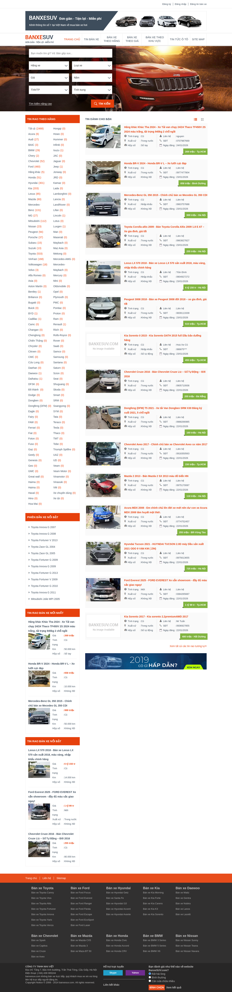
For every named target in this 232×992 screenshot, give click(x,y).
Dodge (32, 395)
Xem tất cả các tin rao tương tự (187, 646)
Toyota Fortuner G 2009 (44, 559)
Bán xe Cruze (38, 951)
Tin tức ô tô (179, 39)
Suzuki (32, 248)
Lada (56, 188)
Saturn (57, 367)
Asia (30, 280)
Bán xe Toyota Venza (42, 925)
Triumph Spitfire (62, 449)
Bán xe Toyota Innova (42, 914)
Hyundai (33, 182)
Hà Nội (202, 215)
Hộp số (56, 653)
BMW (31, 150)
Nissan (32, 226)
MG (30, 215)
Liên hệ (167, 136)
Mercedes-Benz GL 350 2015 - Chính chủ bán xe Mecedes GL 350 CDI (50, 703)
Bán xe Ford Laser (80, 925)
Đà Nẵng (201, 396)
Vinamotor (59, 476)
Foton (31, 438)
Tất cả (31, 128)
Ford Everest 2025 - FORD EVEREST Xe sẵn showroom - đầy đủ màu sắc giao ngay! (52, 797)
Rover (56, 340)
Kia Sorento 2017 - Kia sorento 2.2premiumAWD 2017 (156, 616)
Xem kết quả (173, 987)
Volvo (31, 269)
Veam (56, 465)
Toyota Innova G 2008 (43, 533)
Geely (31, 454)
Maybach (58, 242)
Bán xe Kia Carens (153, 903)
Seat (56, 378)
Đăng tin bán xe (198, 4)
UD (55, 460)
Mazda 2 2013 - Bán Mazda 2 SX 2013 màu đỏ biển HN (156, 476)
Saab (56, 346)
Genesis (33, 460)
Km (54, 649)
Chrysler (33, 346)
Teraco (57, 422)
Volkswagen (35, 264)
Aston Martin (35, 286)
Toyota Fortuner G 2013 (44, 572)
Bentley (32, 291)
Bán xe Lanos (183, 909)
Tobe (56, 444)
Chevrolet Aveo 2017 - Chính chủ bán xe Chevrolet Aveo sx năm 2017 (165, 444)
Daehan (32, 367)
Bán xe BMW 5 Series (154, 945)
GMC (31, 471)
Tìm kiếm (105, 103)
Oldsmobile (59, 286)
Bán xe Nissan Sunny (187, 940)
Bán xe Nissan (187, 936)
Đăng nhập (180, 4)
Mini (55, 280)
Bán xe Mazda (81, 936)
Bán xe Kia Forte (152, 898)
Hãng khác (34, 172)
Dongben (33, 400)
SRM (56, 400)
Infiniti (56, 144)
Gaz (30, 449)
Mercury (58, 275)
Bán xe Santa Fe (115, 898)
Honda (32, 177)
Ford (31, 166)
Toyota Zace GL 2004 (43, 546)
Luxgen (57, 226)
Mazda (32, 199)
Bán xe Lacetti (183, 914)
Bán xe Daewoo (188, 888)
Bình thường (157, 977)
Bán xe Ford (80, 888)
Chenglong (34, 335)
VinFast (32, 259)
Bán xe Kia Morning (153, 892)
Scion (56, 373)
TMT (56, 438)
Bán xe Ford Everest (81, 898)
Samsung (58, 357)
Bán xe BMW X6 (151, 951)
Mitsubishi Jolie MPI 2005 (45, 599)
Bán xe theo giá (132, 39)
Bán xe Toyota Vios (41, 898)
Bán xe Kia (151, 888)
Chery (31, 155)
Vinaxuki (58, 482)
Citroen (32, 351)
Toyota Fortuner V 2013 (44, 540)
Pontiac (57, 308)
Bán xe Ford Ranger (81, 903)
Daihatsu (33, 378)
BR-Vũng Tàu (198, 532)
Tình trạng (55, 642)
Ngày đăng (169, 145)
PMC (56, 302)
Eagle (31, 411)
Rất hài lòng (157, 973)
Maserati (58, 237)
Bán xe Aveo (38, 956)
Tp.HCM (201, 151)
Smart (56, 395)
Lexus (31, 193)
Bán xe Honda (117, 936)
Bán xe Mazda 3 (79, 945)
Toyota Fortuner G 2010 (44, 585)
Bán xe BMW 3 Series (154, 940)
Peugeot (33, 231)
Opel (56, 291)
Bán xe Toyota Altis (41, 903)
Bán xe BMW (153, 936)
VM (55, 487)
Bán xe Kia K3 (150, 909)
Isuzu (56, 150)
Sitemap (61, 878)
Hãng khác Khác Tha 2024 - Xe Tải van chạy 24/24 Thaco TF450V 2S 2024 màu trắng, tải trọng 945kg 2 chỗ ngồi (51, 626)
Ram (56, 318)
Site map (198, 39)
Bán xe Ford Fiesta (81, 909)
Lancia (57, 199)
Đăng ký (166, 4)
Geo (30, 465)
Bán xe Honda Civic (116, 940)
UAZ (55, 454)
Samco (57, 351)
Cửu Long (34, 362)
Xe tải (56, 498)
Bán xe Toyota (42, 888)
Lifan (56, 210)
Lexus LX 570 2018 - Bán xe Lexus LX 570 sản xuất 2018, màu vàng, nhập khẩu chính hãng (50, 755)
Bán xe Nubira (183, 903)
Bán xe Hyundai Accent (118, 909)
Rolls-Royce (60, 335)
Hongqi (57, 128)
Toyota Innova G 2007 (43, 527)
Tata (55, 416)
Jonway (57, 172)
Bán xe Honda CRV (116, 951)
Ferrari (32, 427)
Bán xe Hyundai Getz (117, 892)
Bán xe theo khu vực (155, 39)
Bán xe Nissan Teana (187, 945)
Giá (54, 635)
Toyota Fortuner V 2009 (44, 579)
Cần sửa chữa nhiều (162, 981)
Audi (30, 139)
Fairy (31, 416)
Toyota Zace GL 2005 (43, 553)
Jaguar (57, 161)
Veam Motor (60, 471)
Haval (31, 492)
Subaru (32, 242)
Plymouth (58, 297)
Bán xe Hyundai (118, 888)
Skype (112, 972)
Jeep (56, 166)
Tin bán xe (91, 39)
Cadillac (32, 318)
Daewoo (33, 373)
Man (55, 231)
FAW (31, 422)
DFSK (31, 384)
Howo (56, 134)
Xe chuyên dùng (62, 492)
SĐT (165, 140)
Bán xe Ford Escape (81, 914)
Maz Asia (58, 248)
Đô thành (33, 389)
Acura (31, 134)
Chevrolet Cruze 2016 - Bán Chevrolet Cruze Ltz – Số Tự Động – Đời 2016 (51, 836)
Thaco (56, 433)
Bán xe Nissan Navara (187, 951)
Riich (56, 329)
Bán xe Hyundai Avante (118, 914)
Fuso (31, 444)
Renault (57, 324)
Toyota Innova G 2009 (43, 566)
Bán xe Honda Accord (117, 945)
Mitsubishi (34, 221)
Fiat (30, 433)
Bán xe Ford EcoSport (82, 919)
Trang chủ (72, 39)
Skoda (57, 389)
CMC (31, 357)
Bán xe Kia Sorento (153, 914)
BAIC (31, 144)
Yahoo (135, 972)
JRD (55, 177)
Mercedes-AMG (62, 259)
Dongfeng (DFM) (37, 405)
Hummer (58, 139)
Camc (31, 324)
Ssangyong (59, 405)
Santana (58, 362)
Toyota (32, 253)
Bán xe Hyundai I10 (116, 903)
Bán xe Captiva (39, 945)
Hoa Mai (33, 503)
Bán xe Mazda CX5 (81, 940)
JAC (55, 155)
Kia (30, 188)
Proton (57, 313)
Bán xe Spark (38, 940)
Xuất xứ (56, 819)
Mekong (57, 253)
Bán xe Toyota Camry (42, 892)
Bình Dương (199, 183)
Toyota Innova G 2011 (43, 592)
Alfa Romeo (35, 275)
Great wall (34, 476)
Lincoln (57, 215)
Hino (31, 498)
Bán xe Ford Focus (81, 892)
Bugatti (32, 302)
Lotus (56, 221)
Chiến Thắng (35, 340)
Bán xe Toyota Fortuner (43, 909)
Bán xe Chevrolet (44, 936)
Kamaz (57, 182)
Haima (32, 482)
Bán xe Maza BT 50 (81, 951)
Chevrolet (33, 161)
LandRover (59, 204)
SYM (56, 411)
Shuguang (59, 384)
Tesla (56, 427)
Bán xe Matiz (182, 892)
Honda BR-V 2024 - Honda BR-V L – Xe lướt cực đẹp (51, 666)
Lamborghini (60, 193)
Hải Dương (200, 636)
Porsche (33, 237)
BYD (31, 313)
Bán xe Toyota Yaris (41, 919)
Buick (31, 308)
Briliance (33, 297)
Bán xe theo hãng (112, 39)
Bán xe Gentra (183, 898)
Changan (33, 329)
